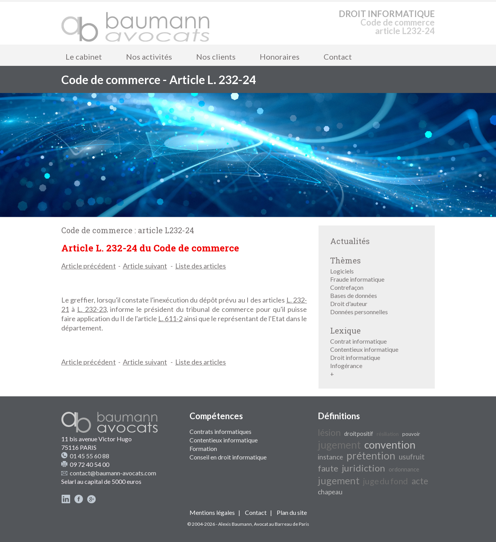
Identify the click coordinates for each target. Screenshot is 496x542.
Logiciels (342, 271)
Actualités (350, 241)
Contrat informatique (358, 341)
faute (328, 468)
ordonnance (404, 469)
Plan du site (292, 512)
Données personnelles (359, 311)
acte (420, 481)
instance (330, 457)
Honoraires (280, 56)
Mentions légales (212, 512)
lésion (329, 432)
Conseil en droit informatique (228, 457)
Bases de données (353, 295)
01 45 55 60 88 (89, 455)
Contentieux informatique (364, 349)
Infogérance (346, 365)
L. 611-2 (170, 318)
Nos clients (216, 56)
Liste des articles (200, 266)
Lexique (345, 330)
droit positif (358, 433)
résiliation (388, 434)
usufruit (412, 457)
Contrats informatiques (220, 431)
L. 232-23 (92, 309)
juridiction (363, 467)
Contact (338, 56)
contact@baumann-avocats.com (113, 473)
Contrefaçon (346, 287)
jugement (339, 445)
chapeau (330, 492)
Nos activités (149, 56)
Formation (203, 448)
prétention (370, 455)
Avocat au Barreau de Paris (281, 524)
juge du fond (385, 481)
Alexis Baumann (235, 524)
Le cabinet (83, 56)
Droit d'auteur (348, 303)
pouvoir (411, 434)
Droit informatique (355, 357)
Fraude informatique (357, 279)
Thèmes (345, 260)
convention (389, 445)
